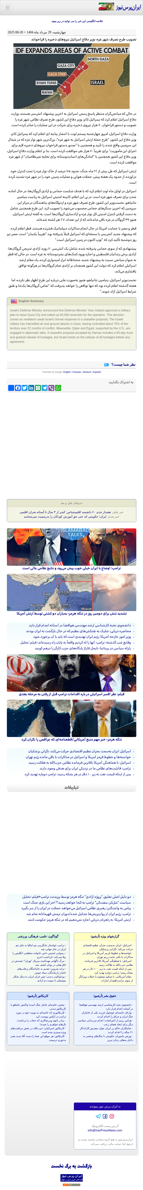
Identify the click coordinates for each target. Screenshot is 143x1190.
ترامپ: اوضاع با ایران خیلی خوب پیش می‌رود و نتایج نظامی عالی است (71, 568)
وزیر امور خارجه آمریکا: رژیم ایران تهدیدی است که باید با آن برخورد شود (82, 637)
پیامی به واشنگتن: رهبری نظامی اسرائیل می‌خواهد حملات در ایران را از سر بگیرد (76, 908)
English (67, 372)
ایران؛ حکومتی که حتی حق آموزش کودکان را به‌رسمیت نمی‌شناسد (65, 516)
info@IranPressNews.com (105, 1130)
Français (77, 372)
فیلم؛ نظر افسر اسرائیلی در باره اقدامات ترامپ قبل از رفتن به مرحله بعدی (71, 694)
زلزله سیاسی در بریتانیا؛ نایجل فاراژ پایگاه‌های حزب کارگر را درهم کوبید (83, 648)
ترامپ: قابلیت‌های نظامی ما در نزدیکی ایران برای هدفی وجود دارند (85, 768)
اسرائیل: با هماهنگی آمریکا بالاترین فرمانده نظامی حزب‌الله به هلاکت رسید (79, 762)
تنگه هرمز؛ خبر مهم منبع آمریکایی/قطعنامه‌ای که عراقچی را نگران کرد (71, 739)
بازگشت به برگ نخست (71, 1166)
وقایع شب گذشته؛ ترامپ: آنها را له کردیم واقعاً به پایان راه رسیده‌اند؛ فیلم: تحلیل (75, 642)
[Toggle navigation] (7, 7)
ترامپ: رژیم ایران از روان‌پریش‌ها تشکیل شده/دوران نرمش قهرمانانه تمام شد (78, 914)
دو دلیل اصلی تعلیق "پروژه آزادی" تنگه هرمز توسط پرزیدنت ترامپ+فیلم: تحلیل (76, 897)
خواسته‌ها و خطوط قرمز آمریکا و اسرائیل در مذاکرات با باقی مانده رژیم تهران (78, 757)
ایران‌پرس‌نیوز (120, 7)
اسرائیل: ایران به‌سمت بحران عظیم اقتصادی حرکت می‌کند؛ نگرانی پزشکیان (79, 751)
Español (97, 372)
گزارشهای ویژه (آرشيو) (105, 936)
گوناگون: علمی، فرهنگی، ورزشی (38, 936)
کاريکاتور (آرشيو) (38, 995)
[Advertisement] (71, 420)
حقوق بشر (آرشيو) (105, 995)
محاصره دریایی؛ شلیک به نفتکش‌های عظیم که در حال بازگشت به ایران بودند (78, 631)
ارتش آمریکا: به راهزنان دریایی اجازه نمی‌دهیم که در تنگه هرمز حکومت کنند (79, 920)
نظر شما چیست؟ (122, 364)
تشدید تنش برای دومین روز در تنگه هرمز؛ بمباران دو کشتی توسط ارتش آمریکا (72, 613)
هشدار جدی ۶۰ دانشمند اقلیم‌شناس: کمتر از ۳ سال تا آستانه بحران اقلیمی (65, 512)
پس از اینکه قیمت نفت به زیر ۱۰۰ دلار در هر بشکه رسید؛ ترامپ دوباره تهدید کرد (78, 774)
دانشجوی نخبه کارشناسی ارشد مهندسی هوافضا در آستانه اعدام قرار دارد (80, 625)
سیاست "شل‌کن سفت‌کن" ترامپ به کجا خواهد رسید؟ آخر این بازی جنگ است (77, 902)
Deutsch (87, 372)
